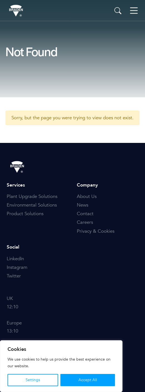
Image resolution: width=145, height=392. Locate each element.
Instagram (17, 267)
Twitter (14, 276)
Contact (85, 213)
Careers (85, 222)
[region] (61, 366)
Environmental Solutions (32, 205)
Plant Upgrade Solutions (32, 196)
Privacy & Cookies (95, 231)
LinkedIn (15, 258)
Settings (33, 380)
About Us (87, 196)
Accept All (87, 380)
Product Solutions (25, 213)
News (82, 205)
